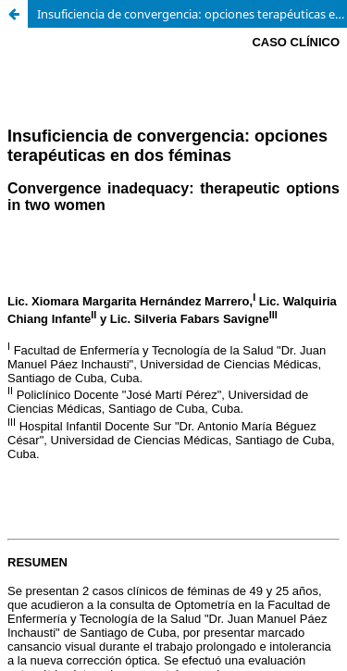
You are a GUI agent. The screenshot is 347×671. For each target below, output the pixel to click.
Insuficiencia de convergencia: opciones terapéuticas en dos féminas (192, 14)
